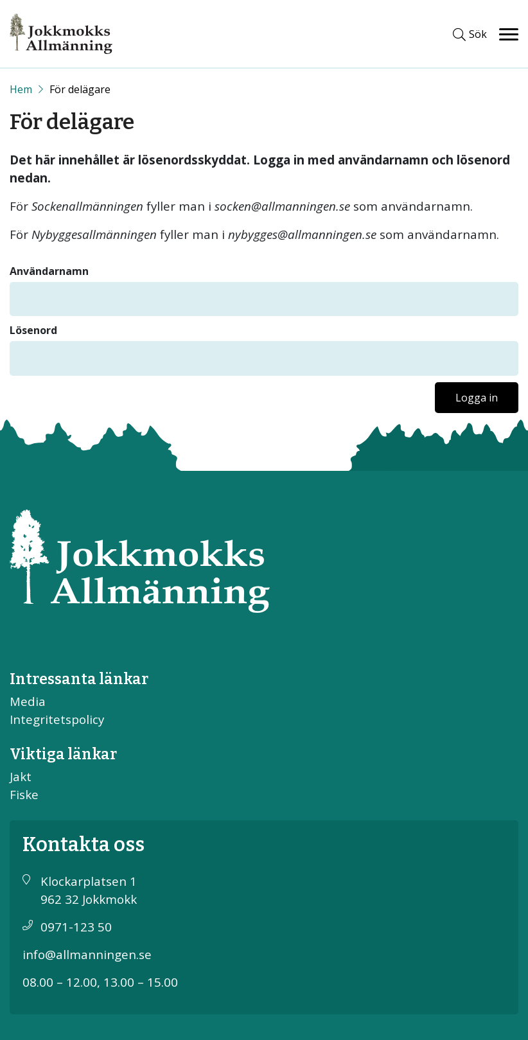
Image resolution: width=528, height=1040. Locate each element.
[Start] (21, 89)
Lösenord (33, 330)
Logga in (476, 398)
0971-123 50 (76, 927)
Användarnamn (49, 271)
